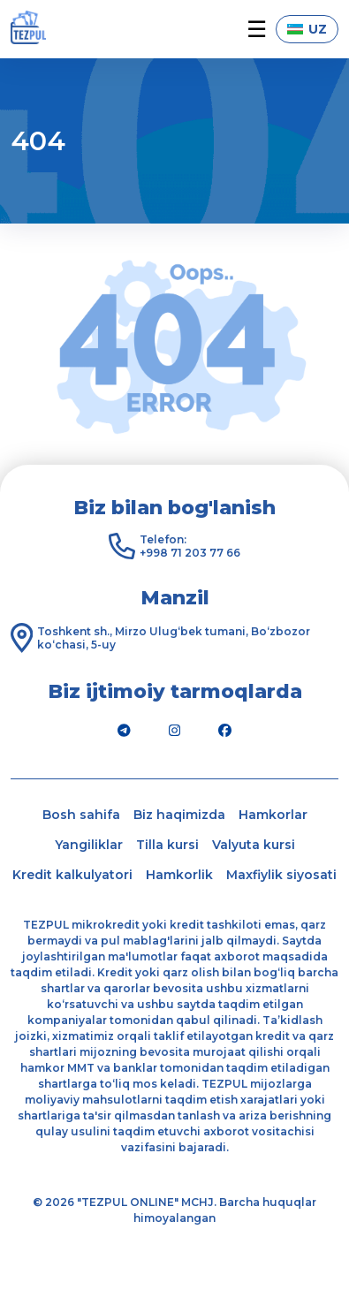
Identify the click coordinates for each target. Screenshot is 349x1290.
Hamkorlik (179, 875)
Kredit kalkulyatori (72, 875)
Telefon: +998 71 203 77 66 (190, 546)
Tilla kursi (167, 845)
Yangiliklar (89, 845)
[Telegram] (124, 731)
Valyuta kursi (253, 845)
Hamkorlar (273, 815)
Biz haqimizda (179, 815)
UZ (307, 29)
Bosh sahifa (81, 815)
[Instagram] (175, 731)
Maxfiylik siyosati (281, 875)
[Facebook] (225, 731)
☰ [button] (257, 29)
